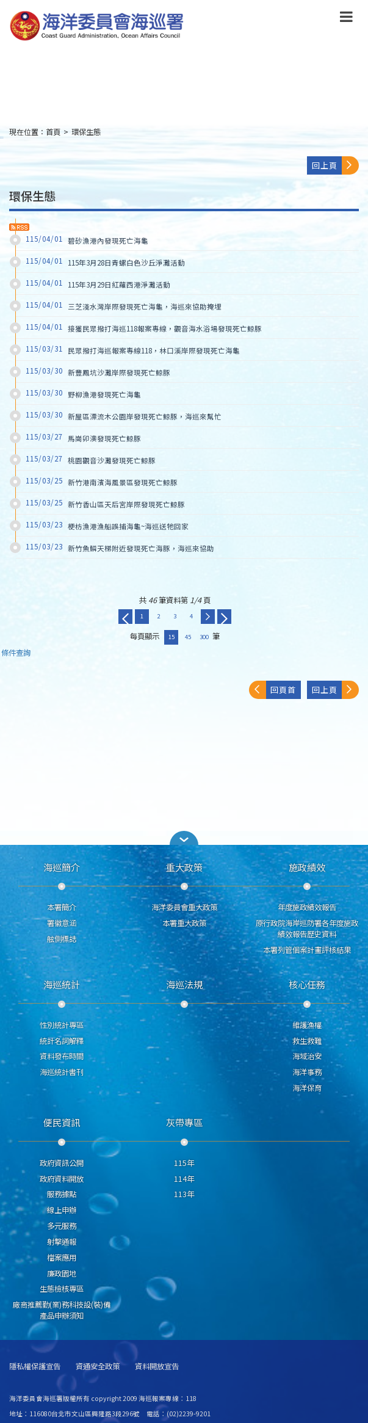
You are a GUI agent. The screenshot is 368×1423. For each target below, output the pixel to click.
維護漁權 (307, 1024)
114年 (184, 1178)
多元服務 (61, 1225)
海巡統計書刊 (62, 1071)
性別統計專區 (62, 1024)
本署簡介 (61, 907)
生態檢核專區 (62, 1288)
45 (188, 636)
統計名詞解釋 (62, 1040)
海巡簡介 (61, 867)
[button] (184, 838)
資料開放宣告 (157, 1366)
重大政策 (184, 867)
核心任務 (307, 984)
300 (204, 636)
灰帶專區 (184, 1122)
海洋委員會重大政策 (184, 907)
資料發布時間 (62, 1056)
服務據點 (61, 1194)
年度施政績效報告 (307, 907)
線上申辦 (61, 1209)
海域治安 (307, 1056)
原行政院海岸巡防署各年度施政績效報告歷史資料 (307, 929)
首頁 (53, 131)
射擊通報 (61, 1241)
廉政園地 (61, 1273)
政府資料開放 (62, 1178)
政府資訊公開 (62, 1162)
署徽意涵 (61, 923)
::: (2, 137)
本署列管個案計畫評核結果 (307, 949)
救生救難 (307, 1040)
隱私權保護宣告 (34, 1366)
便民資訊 (61, 1122)
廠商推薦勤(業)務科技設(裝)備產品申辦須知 (61, 1310)
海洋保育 (307, 1087)
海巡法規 (184, 984)
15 (171, 636)
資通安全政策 (98, 1366)
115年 (184, 1162)
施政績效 (307, 867)
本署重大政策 (184, 923)
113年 (184, 1194)
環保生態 (86, 131)
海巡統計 (61, 984)
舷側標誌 (61, 938)
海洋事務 (307, 1071)
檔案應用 (61, 1257)
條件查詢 (16, 653)
